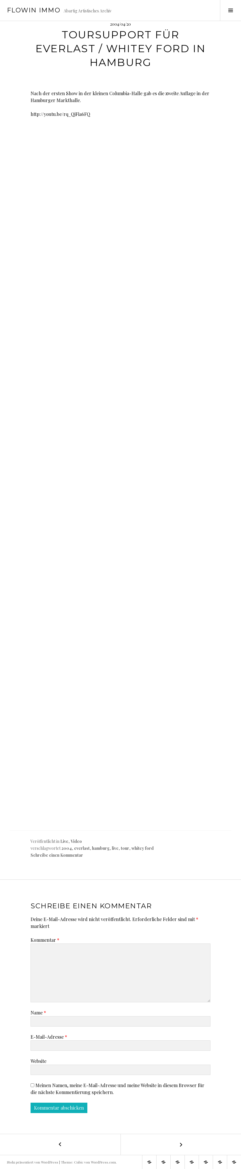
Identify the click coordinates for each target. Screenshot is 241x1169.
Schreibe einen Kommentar (57, 855)
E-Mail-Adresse (49, 1037)
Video (76, 841)
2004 (66, 848)
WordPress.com (103, 1162)
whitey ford (142, 848)
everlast (82, 848)
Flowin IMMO (33, 10)
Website (38, 1061)
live (115, 848)
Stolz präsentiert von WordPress (32, 1162)
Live (64, 841)
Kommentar (45, 940)
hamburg (101, 848)
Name (38, 1013)
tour (125, 848)
